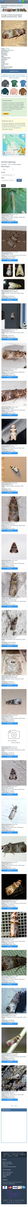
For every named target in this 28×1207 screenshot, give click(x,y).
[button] (3, 33)
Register (5, 1176)
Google (16, 154)
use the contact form (8, 128)
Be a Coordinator (7, 1173)
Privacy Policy (15, 1154)
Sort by (3, 172)
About (5, 1160)
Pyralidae (7, 48)
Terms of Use (6, 1154)
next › (16, 1105)
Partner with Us (6, 1175)
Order (2, 177)
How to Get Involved (8, 1172)
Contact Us (10, 1156)
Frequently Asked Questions (9, 1166)
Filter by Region (5, 166)
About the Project (7, 1162)
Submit (19, 180)
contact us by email (20, 126)
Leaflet (9, 154)
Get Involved (7, 1170)
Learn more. (12, 1183)
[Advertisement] (14, 1127)
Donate (16, 1156)
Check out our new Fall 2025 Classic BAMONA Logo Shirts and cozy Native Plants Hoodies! (14, 76)
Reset (3, 185)
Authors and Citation (8, 1163)
